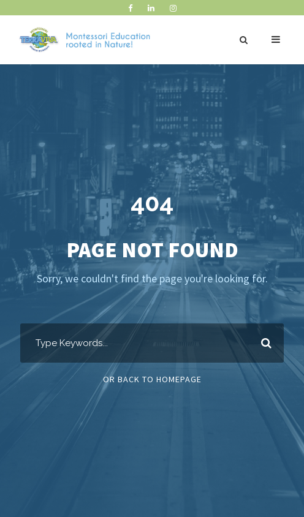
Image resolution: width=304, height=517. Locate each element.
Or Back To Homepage (152, 379)
